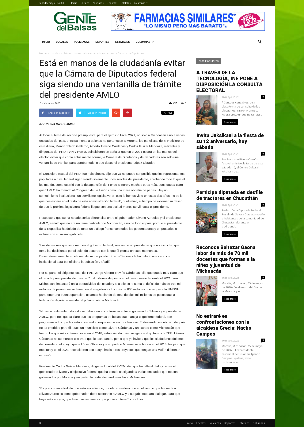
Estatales (125, 2)
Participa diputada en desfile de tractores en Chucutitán (229, 195)
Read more (230, 122)
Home (43, 53)
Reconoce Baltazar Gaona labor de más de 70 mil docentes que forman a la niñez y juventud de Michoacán (225, 259)
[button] (260, 42)
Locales (85, 2)
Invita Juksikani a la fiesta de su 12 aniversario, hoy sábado (230, 141)
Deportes (112, 2)
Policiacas (97, 2)
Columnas (141, 2)
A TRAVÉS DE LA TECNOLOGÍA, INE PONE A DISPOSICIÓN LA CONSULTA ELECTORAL (229, 81)
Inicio (74, 2)
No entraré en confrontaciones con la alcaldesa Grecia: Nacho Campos (223, 325)
